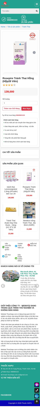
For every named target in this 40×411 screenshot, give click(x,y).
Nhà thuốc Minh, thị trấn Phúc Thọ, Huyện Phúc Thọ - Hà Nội (29, 274)
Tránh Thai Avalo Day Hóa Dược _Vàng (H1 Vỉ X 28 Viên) (11, 225)
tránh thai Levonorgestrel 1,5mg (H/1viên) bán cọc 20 (10, 190)
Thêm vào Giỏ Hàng (12, 108)
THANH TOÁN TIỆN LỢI (21, 245)
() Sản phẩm (27, 22)
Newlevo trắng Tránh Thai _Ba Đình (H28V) (29, 223)
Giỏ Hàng (24, 20)
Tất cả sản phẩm (13, 27)
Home (3, 27)
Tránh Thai (26, 27)
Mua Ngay (27, 108)
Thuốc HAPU (27, 403)
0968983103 (12, 20)
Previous (3, 286)
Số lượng (6, 99)
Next (37, 286)
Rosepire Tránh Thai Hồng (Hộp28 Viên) (29, 189)
